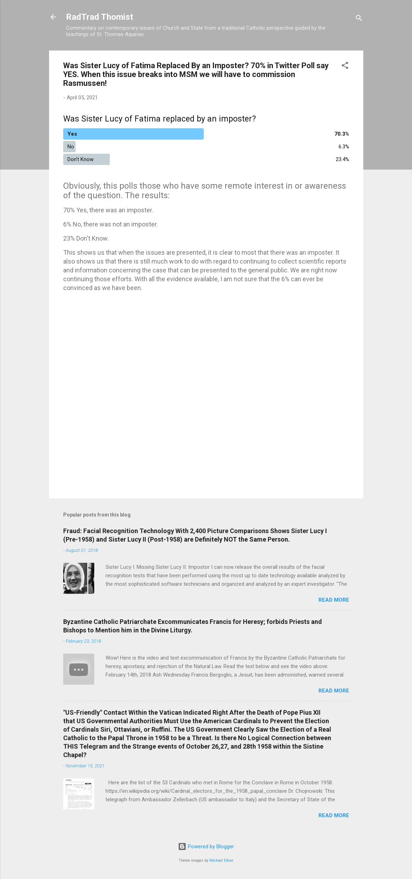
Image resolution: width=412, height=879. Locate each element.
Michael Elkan (221, 860)
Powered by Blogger (206, 846)
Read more (333, 600)
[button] (345, 66)
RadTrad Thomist (99, 17)
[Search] (359, 19)
